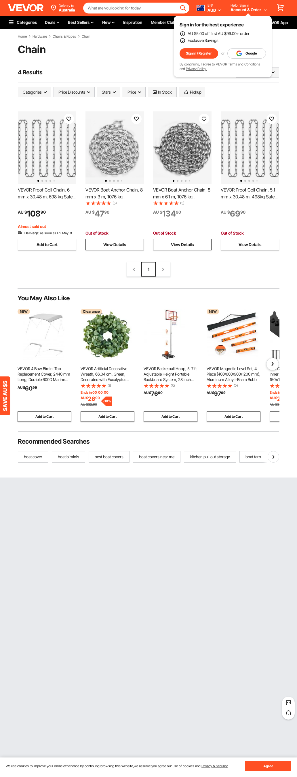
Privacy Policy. (196, 69)
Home (22, 36)
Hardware (40, 36)
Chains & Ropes (64, 36)
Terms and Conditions (244, 64)
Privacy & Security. (214, 766)
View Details (114, 244)
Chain (86, 36)
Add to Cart (47, 244)
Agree (268, 766)
